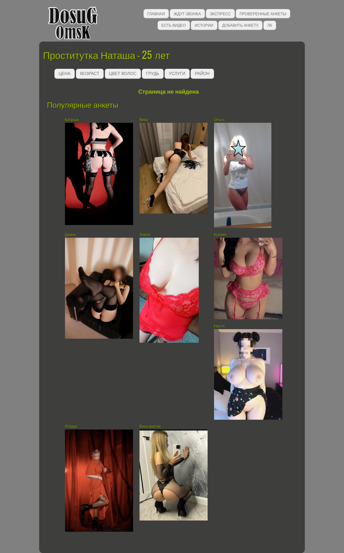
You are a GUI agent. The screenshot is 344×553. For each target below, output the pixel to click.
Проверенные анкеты (263, 13)
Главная (156, 13)
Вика (144, 120)
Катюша (72, 120)
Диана (71, 235)
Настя (219, 326)
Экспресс (220, 13)
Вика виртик (151, 426)
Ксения (220, 235)
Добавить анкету (240, 25)
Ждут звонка (187, 13)
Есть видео (173, 25)
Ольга (219, 120)
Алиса (145, 235)
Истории (204, 25)
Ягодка (71, 426)
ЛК (269, 25)
